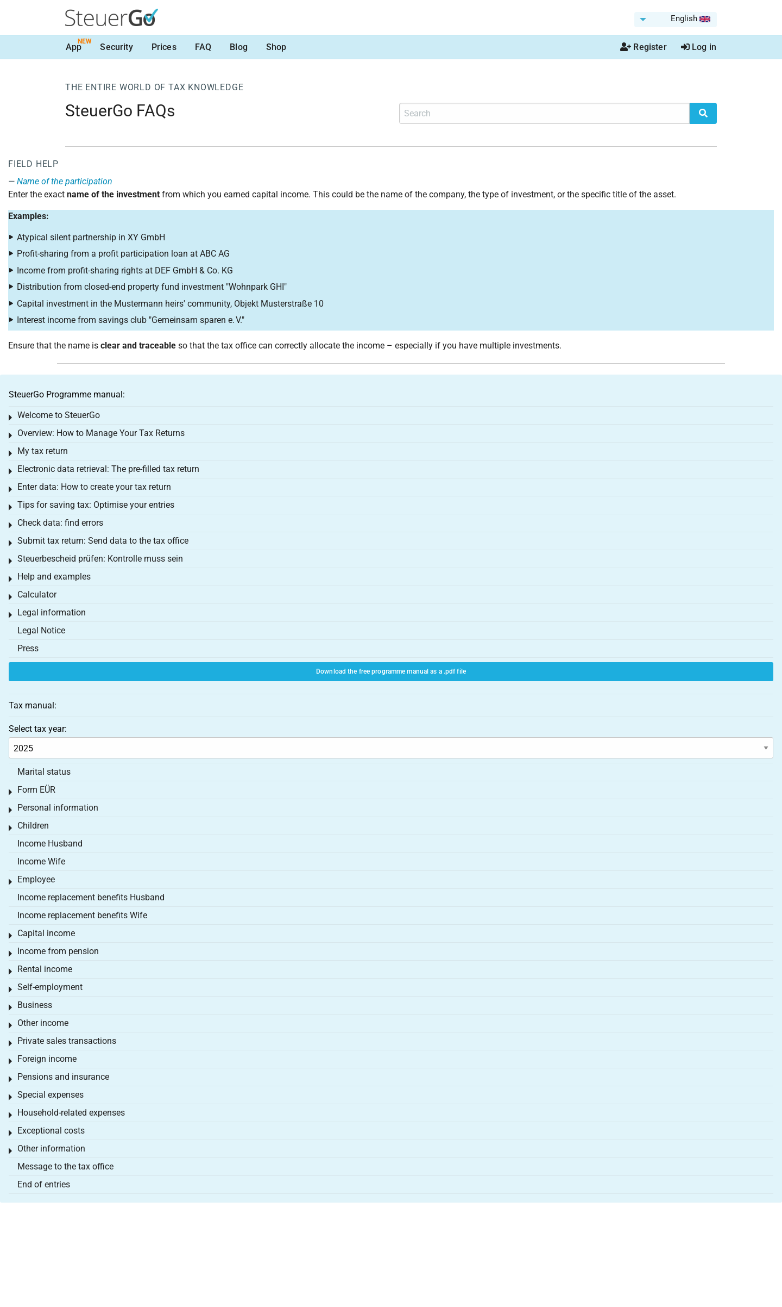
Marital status (44, 772)
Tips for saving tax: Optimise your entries (95, 505)
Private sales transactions (66, 1041)
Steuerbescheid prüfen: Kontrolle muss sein (100, 558)
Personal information (57, 807)
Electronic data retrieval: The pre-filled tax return (108, 469)
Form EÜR (36, 790)
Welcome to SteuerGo (58, 415)
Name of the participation (64, 181)
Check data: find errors (60, 523)
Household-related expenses (71, 1112)
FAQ (203, 47)
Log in (698, 47)
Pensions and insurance (63, 1077)
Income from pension (58, 951)
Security (116, 47)
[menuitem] (675, 19)
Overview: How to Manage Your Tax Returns (101, 433)
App (73, 47)
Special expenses (50, 1095)
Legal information (51, 612)
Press (28, 648)
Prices (164, 47)
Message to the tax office (65, 1166)
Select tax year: (38, 729)
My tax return (42, 451)
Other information (51, 1148)
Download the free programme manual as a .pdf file (391, 671)
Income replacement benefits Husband (91, 897)
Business (34, 1005)
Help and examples (54, 576)
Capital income (46, 933)
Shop (276, 47)
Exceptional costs (51, 1130)
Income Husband (50, 843)
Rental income (44, 969)
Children (33, 825)
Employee (36, 879)
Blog (239, 47)
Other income (42, 1023)
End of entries (43, 1184)
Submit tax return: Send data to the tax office (102, 541)
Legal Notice (41, 630)
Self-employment (50, 987)
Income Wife (41, 861)
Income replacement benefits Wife (82, 915)
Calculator (36, 594)
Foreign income (47, 1059)
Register (643, 47)
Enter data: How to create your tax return (94, 487)
